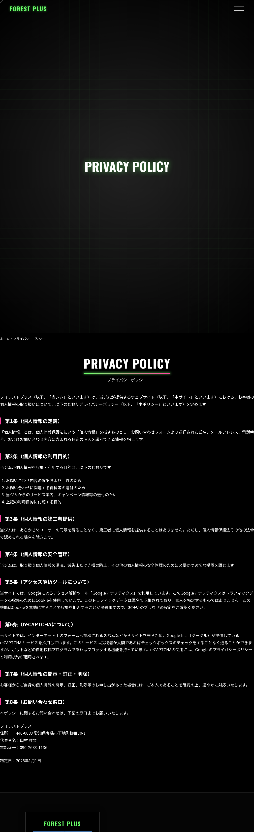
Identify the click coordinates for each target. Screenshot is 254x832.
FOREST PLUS (28, 8)
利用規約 (12, 657)
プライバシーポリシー (232, 649)
